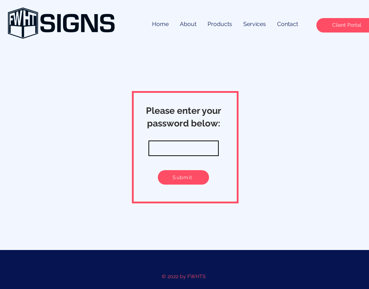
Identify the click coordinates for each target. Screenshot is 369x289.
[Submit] (183, 177)
